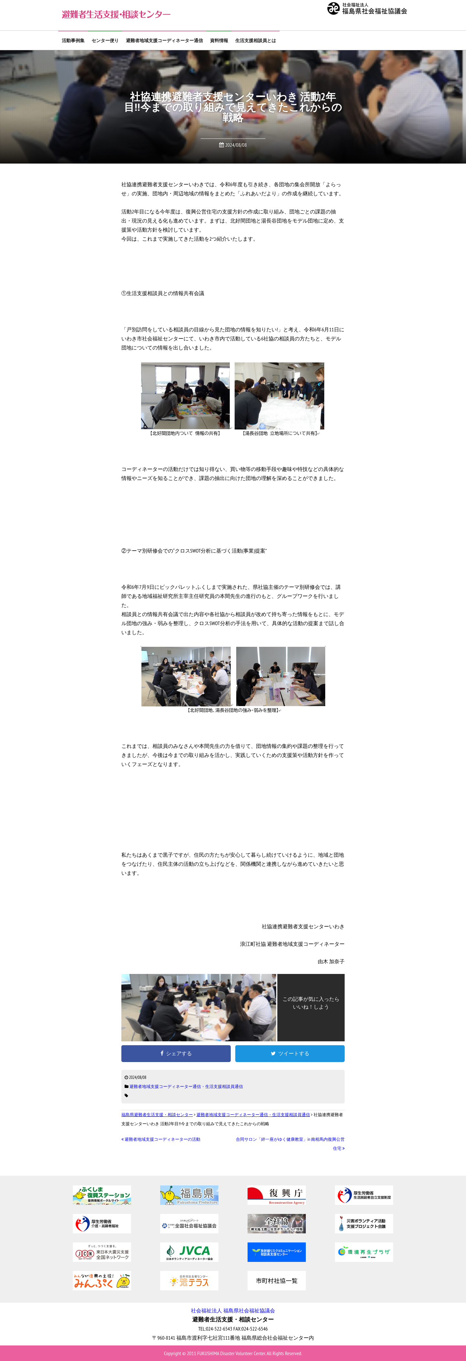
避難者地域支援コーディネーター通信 (164, 40)
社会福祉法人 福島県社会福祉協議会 (233, 1310)
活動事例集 (73, 40)
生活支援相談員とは (255, 40)
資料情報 (219, 40)
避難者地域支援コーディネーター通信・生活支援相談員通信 (186, 1086)
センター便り (105, 40)
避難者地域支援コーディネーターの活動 (160, 1139)
